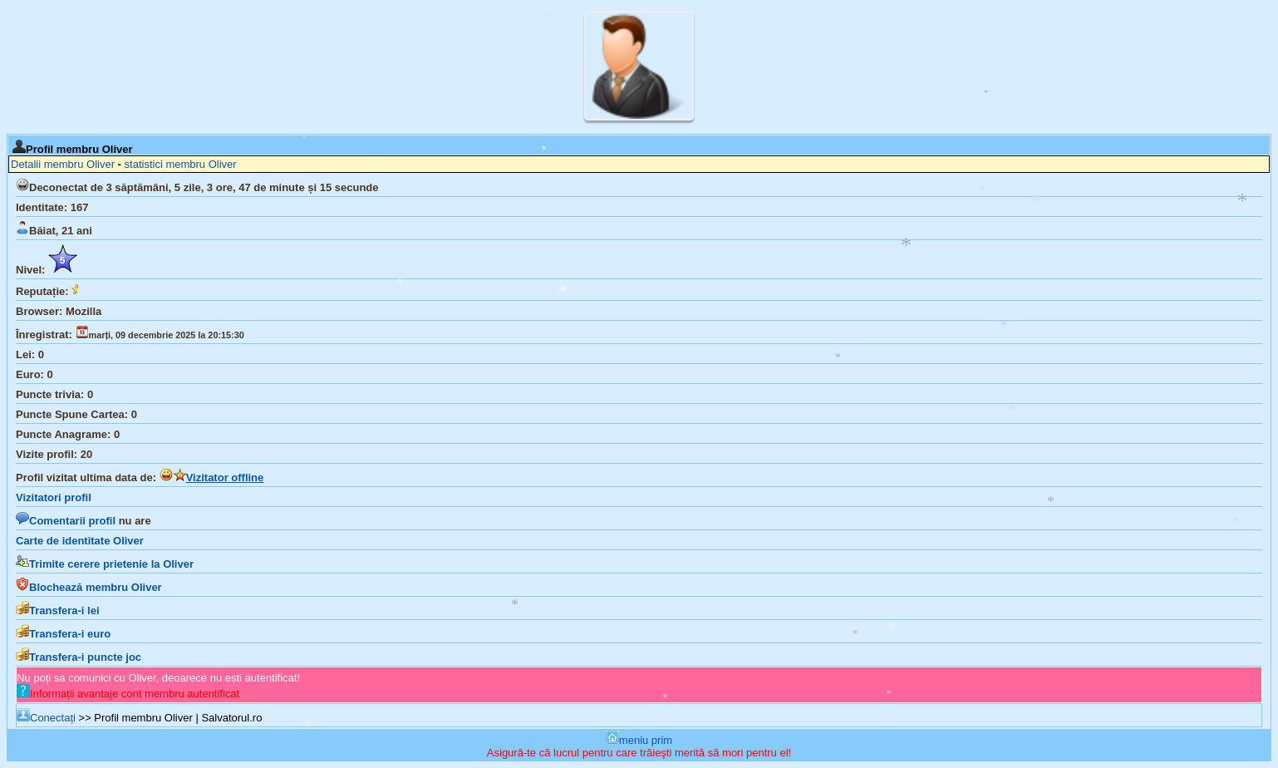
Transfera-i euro (63, 634)
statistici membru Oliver (181, 164)
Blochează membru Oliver (89, 587)
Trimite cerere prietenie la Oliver (105, 564)
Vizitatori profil (53, 497)
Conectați (46, 717)
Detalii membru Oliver (63, 164)
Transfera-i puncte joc (78, 657)
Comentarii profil (66, 520)
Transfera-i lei (58, 610)
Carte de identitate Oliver (80, 540)
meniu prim (639, 740)
